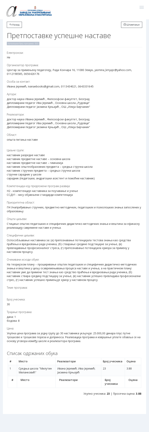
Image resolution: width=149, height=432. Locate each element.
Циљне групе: (15, 150)
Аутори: (11, 94)
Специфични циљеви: (21, 235)
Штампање (132, 24)
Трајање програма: (19, 312)
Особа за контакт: (18, 81)
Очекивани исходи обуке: (23, 259)
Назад (14, 24)
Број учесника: (16, 299)
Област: (12, 135)
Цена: (10, 328)
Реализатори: (15, 114)
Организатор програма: (23, 65)
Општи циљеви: (17, 219)
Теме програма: (17, 287)
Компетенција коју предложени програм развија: (38, 186)
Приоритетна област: (21, 202)
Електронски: (15, 53)
